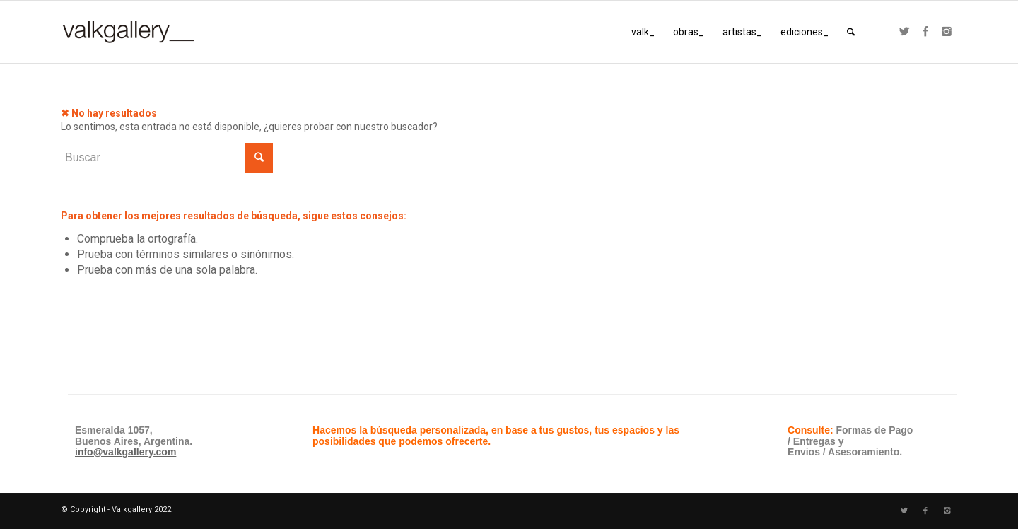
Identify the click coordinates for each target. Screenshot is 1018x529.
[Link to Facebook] (925, 31)
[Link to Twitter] (904, 31)
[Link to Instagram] (946, 31)
